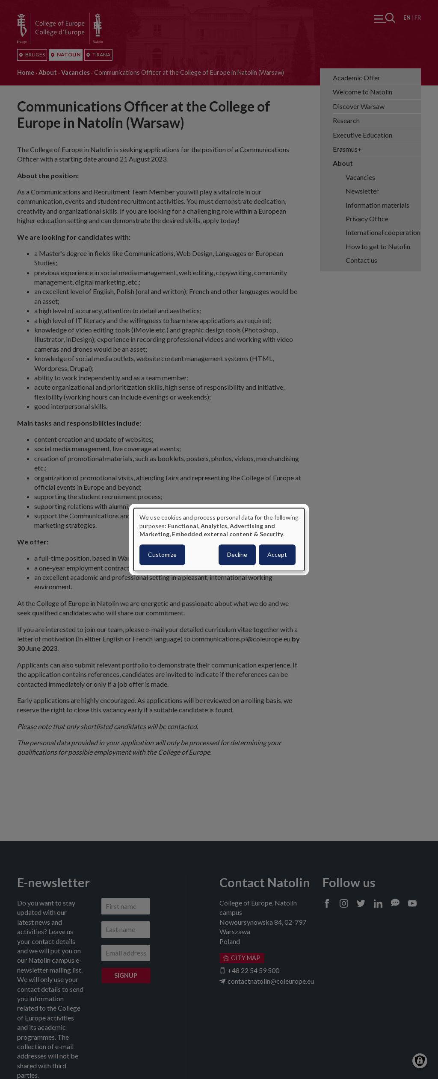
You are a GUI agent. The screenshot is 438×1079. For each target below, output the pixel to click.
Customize (162, 554)
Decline (237, 554)
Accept (277, 554)
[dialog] (219, 539)
